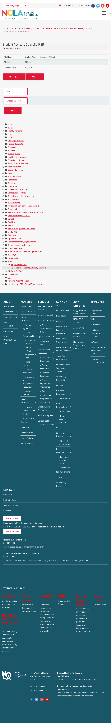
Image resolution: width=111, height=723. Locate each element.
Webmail (94, 319)
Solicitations (13, 199)
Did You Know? (62, 310)
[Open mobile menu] (106, 13)
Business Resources (60, 392)
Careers (11, 183)
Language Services (16, 140)
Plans (10, 124)
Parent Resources (24, 319)
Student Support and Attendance (45, 383)
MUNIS (62, 596)
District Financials (60, 451)
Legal (10, 134)
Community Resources (18, 189)
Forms (10, 137)
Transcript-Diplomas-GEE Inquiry (29, 410)
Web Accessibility (10, 505)
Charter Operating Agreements (22, 242)
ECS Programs (14, 153)
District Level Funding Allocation (61, 330)
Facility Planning (15, 131)
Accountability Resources (19, 215)
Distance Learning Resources (20, 245)
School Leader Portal (17, 193)
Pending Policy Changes (18, 281)
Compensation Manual (79, 335)
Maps (10, 127)
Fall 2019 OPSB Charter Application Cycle (25, 212)
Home (10, 225)
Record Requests (15, 144)
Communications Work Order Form (98, 350)
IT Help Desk (96, 324)
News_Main (13, 258)
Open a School (44, 336)
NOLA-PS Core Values (79, 321)
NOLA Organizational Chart (9, 340)
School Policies (14, 202)
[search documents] (16, 91)
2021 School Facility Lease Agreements (25, 251)
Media (58, 427)
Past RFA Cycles (44, 343)
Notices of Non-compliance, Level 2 (23, 206)
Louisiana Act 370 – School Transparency (26, 284)
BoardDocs (8, 596)
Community (13, 274)
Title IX (59, 477)
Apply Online (78, 328)
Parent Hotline (26, 443)
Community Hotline (61, 484)
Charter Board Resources (44, 408)
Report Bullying (27, 438)
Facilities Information (17, 157)
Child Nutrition (26, 433)
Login (87, 5)
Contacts (12, 147)
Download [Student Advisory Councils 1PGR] (13, 77)
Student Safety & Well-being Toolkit (63, 367)
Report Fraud (98, 598)
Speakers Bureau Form (64, 442)
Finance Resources (44, 367)
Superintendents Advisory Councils (30, 268)
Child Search (25, 427)
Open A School (14, 238)
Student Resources (24, 401)
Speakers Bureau (60, 434)
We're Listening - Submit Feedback (63, 349)
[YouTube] (107, 6)
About (10, 261)
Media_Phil (12, 232)
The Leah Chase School (45, 308)
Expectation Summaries (18, 163)
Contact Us (78, 5)
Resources (12, 180)
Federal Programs (45, 415)
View (35, 77)
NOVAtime (95, 342)
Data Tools (61, 316)
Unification (12, 186)
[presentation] (3, 131)
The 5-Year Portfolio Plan (62, 357)
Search (60, 5)
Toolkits (45, 391)
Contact (9, 490)
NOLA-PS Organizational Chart (21, 228)
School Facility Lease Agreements (46, 422)
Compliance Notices (16, 160)
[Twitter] (98, 6)
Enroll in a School (27, 312)
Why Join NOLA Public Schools (79, 312)
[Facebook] (93, 6)
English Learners (27, 393)
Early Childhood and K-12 (46, 328)
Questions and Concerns (28, 371)
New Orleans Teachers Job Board (79, 345)
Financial (11, 173)
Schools (11, 219)
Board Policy (13, 209)
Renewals (60, 385)
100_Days (12, 255)
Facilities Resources (44, 374)
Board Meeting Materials (63, 419)
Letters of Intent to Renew (30, 343)
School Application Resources (21, 196)
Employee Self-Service (97, 312)
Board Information (16, 170)
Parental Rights (27, 327)
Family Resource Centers (27, 420)
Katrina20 (60, 321)
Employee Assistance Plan (97, 361)
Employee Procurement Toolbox (96, 333)
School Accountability (29, 334)
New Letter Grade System (62, 340)
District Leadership (8, 324)
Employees (12, 235)
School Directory (27, 306)
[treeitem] (10, 124)
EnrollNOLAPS (47, 598)
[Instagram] (103, 6)
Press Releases (14, 176)
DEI (9, 277)
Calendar (67, 5)
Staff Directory (9, 500)
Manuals (11, 150)
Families (11, 222)
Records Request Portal (81, 600)
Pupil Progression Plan (30, 354)
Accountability (14, 167)
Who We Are (16, 271)
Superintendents (19, 264)
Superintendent (10, 317)
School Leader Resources (44, 351)
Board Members (15, 248)
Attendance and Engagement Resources (28, 382)
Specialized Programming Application (46, 398)
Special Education (27, 363)
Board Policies (26, 598)
